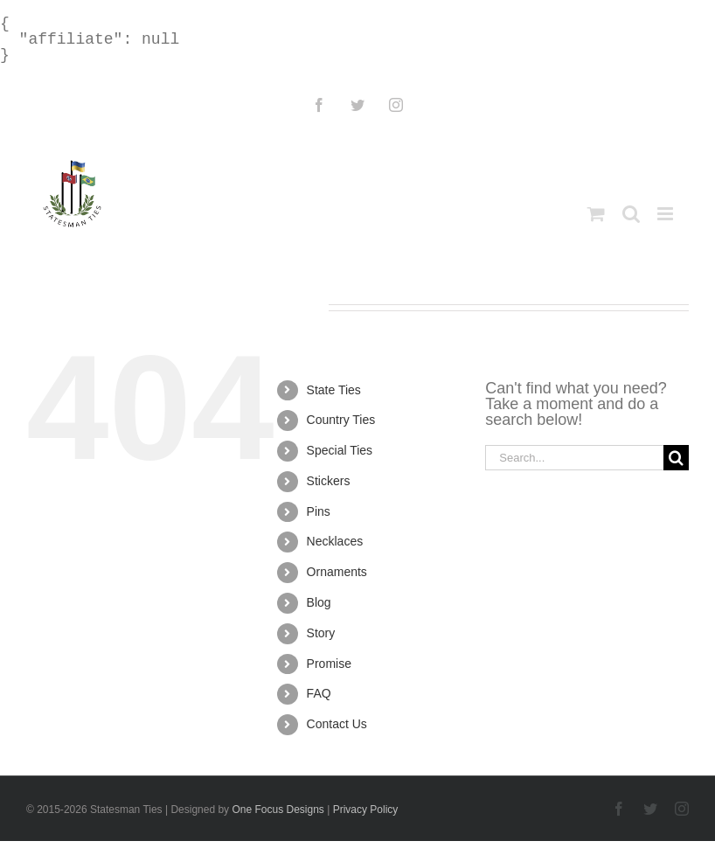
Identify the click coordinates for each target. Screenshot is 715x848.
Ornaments (337, 572)
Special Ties (339, 450)
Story (321, 633)
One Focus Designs (277, 809)
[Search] (676, 457)
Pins (318, 511)
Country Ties (341, 420)
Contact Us (337, 724)
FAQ (319, 693)
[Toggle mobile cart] (596, 214)
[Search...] (574, 457)
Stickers (329, 481)
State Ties (334, 390)
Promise (329, 664)
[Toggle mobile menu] (666, 214)
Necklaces (335, 541)
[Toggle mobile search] (631, 214)
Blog (319, 602)
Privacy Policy (366, 809)
